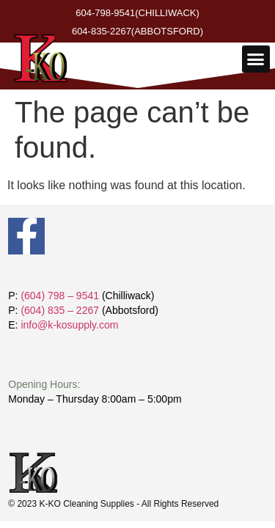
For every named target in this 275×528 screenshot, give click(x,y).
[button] (256, 59)
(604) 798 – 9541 (60, 295)
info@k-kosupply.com (69, 325)
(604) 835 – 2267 (60, 310)
